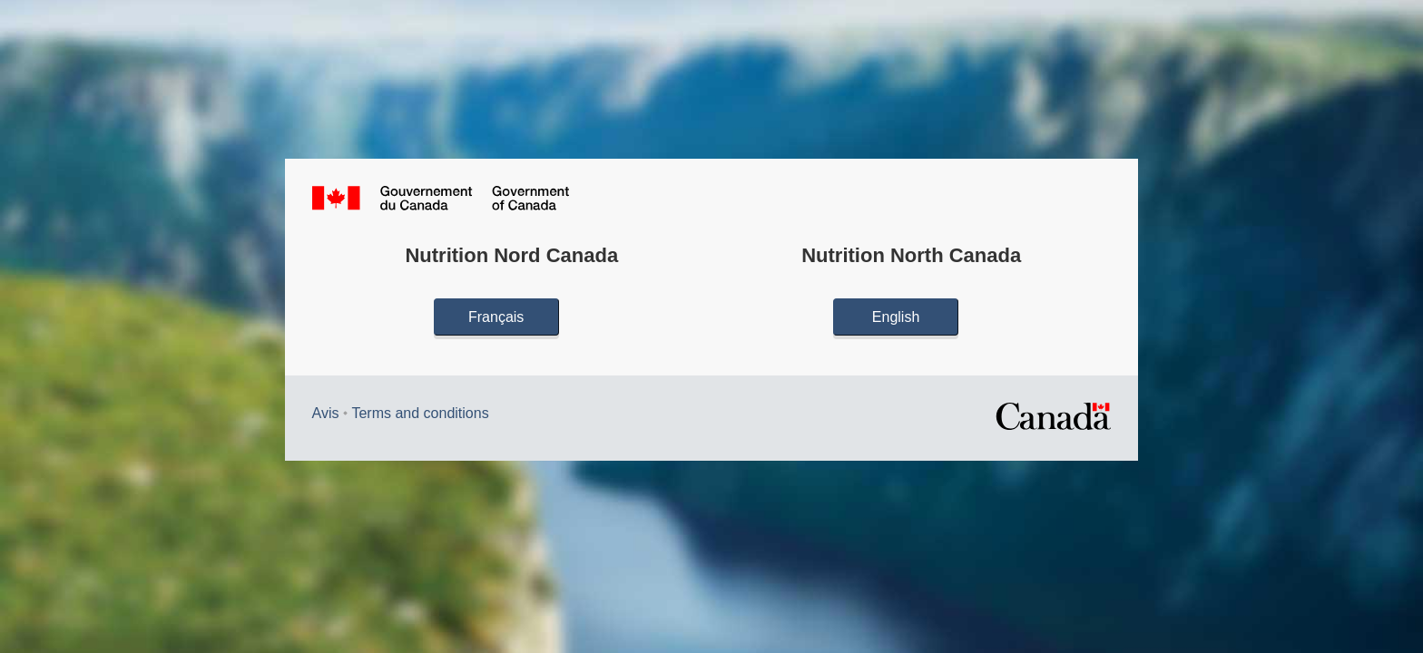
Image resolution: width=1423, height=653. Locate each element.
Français (496, 317)
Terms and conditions (419, 413)
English (895, 317)
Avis (325, 413)
